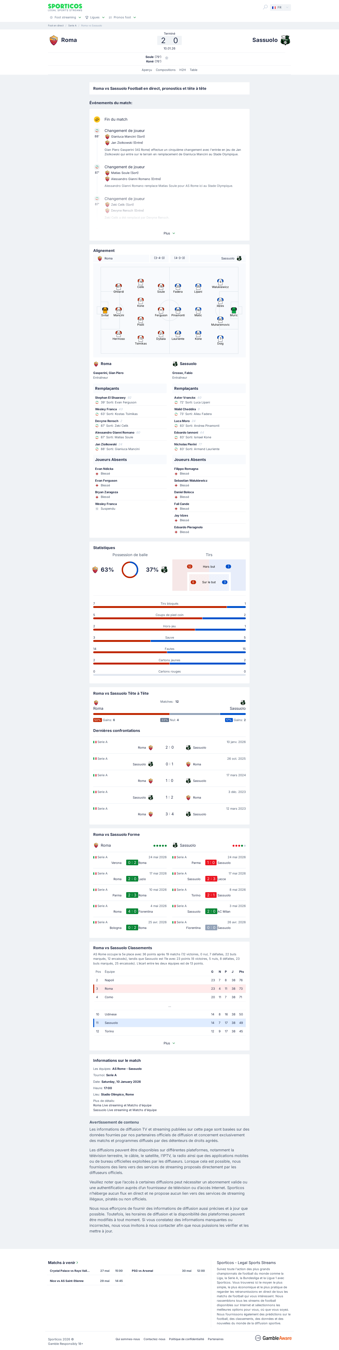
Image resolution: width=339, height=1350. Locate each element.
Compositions (166, 70)
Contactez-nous (154, 1339)
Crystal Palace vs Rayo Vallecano (71, 1270)
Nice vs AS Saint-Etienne (67, 1281)
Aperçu (147, 70)
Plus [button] (170, 233)
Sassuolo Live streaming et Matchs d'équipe (125, 1110)
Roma (98, 708)
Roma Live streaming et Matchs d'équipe (122, 1105)
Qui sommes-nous (128, 1339)
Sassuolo (238, 708)
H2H (182, 70)
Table (193, 70)
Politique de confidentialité (186, 1339)
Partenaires (215, 1339)
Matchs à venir (63, 1262)
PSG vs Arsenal (142, 1270)
